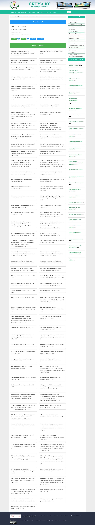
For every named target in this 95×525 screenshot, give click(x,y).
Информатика (72, 50)
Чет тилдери (72, 29)
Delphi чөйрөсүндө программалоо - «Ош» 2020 (23, 78)
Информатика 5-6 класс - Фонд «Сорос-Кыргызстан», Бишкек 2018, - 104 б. (23, 163)
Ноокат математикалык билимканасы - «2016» (50, 113)
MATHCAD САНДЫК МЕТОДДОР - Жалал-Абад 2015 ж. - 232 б (23, 480)
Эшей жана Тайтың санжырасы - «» (51, 136)
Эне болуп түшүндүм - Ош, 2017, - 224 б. (23, 352)
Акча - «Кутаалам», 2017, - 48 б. (22, 180)
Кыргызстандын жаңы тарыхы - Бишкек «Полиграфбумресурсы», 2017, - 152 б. (23, 234)
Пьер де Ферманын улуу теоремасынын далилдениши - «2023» (22, 69)
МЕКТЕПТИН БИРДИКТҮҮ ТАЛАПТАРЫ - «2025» (23, 61)
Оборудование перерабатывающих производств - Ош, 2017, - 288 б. (52, 309)
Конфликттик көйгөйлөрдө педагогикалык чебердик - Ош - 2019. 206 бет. (23, 153)
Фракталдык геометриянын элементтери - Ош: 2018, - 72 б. (23, 173)
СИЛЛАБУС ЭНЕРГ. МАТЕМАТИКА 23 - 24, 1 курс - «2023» (52, 96)
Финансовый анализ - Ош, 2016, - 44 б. (51, 490)
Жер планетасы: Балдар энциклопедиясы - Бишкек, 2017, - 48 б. (52, 188)
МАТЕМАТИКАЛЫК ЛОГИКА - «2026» (52, 52)
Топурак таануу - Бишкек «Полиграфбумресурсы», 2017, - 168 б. (50, 406)
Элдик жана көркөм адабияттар (76, 45)
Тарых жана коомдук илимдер (76, 40)
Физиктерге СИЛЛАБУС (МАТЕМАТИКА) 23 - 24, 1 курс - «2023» (22, 97)
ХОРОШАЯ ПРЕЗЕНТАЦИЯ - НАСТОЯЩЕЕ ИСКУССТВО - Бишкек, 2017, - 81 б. (23, 500)
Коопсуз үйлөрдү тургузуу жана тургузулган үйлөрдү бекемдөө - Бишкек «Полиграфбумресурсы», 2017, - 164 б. (23, 416)
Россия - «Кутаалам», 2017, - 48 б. (52, 180)
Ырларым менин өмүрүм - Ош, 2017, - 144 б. (50, 317)
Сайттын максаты (22, 12)
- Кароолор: (75, 64)
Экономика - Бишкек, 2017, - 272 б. (23, 277)
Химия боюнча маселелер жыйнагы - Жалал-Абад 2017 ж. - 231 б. (52, 470)
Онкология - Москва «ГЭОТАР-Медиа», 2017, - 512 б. (22, 213)
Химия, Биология (73, 31)
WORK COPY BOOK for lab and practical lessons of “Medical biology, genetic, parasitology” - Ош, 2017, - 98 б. (52, 299)
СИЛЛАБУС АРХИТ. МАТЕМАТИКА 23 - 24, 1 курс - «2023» (23, 106)
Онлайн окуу (40, 38)
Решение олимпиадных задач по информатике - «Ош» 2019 (51, 79)
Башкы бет (14, 12)
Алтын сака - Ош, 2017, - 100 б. (23, 327)
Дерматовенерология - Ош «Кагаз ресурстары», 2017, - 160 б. (52, 437)
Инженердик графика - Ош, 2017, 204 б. (51, 500)
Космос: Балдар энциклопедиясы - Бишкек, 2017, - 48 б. (23, 197)
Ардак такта (40, 12)
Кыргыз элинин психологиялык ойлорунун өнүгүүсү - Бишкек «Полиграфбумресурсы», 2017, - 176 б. (52, 397)
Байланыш (32, 12)
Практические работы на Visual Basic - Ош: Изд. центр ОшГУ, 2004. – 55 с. (52, 145)
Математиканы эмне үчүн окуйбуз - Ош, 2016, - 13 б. (23, 507)
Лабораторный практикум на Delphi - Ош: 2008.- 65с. (23, 145)
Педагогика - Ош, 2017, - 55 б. (50, 290)
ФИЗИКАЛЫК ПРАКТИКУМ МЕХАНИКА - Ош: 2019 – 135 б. (51, 152)
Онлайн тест (48, 12)
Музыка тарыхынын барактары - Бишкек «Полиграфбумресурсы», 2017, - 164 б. (23, 396)
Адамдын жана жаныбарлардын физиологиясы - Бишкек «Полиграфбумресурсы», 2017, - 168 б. (23, 407)
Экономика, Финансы (74, 43)
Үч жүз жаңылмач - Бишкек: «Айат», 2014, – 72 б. (51, 328)
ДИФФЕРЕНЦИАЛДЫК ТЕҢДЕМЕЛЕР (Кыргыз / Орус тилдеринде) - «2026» (22, 53)
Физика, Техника (73, 22)
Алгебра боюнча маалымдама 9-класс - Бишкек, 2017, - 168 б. (22, 262)
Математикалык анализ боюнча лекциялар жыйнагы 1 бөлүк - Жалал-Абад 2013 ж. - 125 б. (52, 481)
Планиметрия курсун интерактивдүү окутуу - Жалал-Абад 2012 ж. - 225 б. (23, 491)
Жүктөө (33, 38)
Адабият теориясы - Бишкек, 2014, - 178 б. (22, 360)
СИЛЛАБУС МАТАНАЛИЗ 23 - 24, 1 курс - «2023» (50, 106)
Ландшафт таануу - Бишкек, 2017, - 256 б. (51, 206)
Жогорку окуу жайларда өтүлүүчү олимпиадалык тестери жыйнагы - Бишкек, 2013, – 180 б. (23, 458)
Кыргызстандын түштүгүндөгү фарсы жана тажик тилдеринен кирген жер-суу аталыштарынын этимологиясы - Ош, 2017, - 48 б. (52, 369)
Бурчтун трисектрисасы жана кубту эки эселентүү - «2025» (51, 61)
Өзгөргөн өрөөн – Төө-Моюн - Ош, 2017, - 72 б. (52, 345)
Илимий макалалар (73, 47)
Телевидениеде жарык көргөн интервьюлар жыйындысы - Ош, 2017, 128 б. (23, 309)
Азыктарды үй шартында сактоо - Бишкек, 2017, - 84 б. (51, 269)
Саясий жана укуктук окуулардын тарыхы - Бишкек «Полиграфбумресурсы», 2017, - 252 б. (21, 224)
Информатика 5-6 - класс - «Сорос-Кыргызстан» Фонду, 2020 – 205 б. (51, 126)
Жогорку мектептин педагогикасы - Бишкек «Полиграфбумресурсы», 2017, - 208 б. (52, 225)
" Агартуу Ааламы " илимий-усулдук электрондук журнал (76, 55)
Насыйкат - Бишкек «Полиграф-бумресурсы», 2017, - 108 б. (23, 446)
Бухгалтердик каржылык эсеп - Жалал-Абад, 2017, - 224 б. (52, 241)
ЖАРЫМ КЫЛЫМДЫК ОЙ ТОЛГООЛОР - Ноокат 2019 (23, 136)
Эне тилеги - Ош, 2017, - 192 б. (22, 298)
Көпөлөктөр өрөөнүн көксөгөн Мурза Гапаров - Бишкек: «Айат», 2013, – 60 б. (22, 337)
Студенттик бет (72, 52)
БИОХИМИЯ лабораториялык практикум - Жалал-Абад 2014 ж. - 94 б (23, 471)
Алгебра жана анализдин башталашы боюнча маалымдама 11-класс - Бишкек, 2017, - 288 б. (23, 253)
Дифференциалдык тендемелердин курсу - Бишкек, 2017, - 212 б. (51, 416)
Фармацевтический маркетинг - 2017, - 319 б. (52, 198)
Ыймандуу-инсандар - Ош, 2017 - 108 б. (50, 378)
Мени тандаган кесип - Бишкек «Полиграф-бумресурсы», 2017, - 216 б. (52, 277)
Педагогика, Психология (75, 33)
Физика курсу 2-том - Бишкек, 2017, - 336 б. (23, 206)
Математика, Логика (74, 20)
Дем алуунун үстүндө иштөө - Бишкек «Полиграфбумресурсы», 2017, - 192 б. (23, 426)
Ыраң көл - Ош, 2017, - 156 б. (22, 344)
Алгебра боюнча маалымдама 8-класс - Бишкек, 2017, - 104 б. (22, 269)
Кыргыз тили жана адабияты (76, 24)
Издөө (68, 12)
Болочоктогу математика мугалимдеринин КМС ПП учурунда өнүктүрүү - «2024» (52, 69)
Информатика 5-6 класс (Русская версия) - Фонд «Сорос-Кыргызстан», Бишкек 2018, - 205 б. (52, 163)
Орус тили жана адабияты (24, 16)
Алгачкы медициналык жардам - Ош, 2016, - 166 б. (21, 367)
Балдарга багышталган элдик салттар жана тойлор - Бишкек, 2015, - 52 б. (52, 337)
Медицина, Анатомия (74, 36)
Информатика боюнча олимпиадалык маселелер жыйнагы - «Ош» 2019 (23, 88)
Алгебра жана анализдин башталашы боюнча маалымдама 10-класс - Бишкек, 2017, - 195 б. (51, 253)
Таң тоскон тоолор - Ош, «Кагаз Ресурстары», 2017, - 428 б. (51, 284)
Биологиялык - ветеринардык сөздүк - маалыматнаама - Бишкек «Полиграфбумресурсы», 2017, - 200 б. (23, 243)
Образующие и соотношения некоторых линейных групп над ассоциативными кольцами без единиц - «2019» (23, 115)
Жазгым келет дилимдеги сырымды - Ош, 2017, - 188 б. (52, 352)
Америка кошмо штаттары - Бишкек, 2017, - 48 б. (21, 187)
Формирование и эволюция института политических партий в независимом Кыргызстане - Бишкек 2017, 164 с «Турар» (52, 427)
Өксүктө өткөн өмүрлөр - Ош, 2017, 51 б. (23, 378)
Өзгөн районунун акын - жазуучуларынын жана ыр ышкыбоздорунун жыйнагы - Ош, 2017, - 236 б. (22, 319)
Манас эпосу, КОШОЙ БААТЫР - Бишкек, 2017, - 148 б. (22, 436)
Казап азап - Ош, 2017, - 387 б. (23, 291)
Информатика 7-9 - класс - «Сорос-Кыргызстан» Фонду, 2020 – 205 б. (23, 125)
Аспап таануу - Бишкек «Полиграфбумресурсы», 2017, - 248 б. (50, 234)
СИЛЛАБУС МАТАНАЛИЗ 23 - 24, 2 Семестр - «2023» (50, 87)
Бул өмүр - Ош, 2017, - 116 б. (23, 386)
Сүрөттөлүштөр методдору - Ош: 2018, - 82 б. (51, 173)
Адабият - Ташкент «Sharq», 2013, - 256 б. (50, 360)
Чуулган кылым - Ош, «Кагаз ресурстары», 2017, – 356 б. (22, 284)
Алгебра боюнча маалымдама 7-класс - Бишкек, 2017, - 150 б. (51, 262)
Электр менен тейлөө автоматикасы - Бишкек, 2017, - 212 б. (52, 387)
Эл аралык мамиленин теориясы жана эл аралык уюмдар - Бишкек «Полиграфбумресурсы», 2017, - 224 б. (51, 214)
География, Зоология (74, 38)
